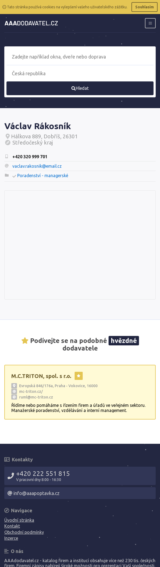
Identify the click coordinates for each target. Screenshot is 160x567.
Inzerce (11, 538)
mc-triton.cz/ (31, 391)
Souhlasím (144, 7)
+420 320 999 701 (29, 156)
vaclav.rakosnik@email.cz (37, 166)
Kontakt (12, 526)
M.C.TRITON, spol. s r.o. (41, 376)
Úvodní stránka (19, 520)
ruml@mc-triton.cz (36, 397)
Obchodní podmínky (24, 532)
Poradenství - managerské (42, 175)
